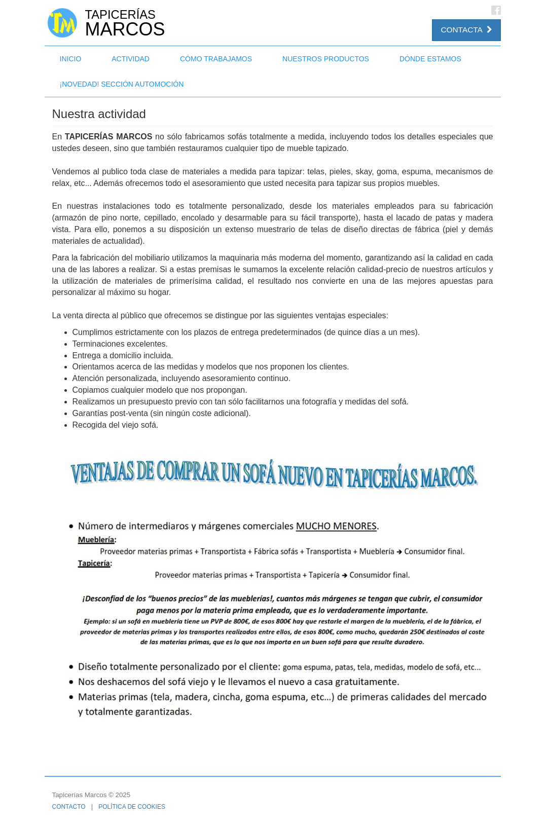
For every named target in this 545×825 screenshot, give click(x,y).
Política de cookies (131, 806)
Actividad (131, 59)
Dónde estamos (430, 59)
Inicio (71, 59)
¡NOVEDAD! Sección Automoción (122, 84)
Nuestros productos (325, 59)
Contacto (69, 806)
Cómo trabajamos (216, 59)
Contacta (466, 29)
